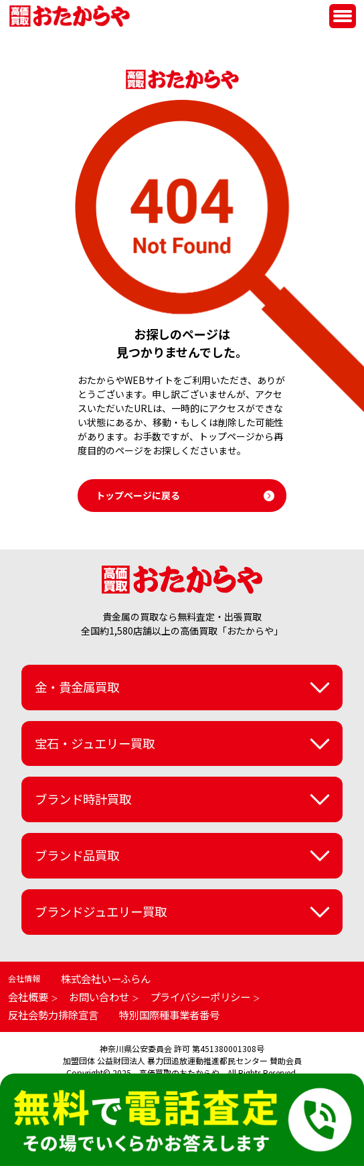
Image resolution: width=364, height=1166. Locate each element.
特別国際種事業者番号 (169, 1014)
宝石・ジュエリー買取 (95, 743)
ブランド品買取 (77, 855)
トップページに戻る (138, 495)
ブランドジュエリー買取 (101, 911)
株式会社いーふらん (106, 978)
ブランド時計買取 (83, 798)
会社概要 (28, 996)
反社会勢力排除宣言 (53, 1014)
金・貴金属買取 (77, 687)
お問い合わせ (99, 996)
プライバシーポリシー (200, 996)
